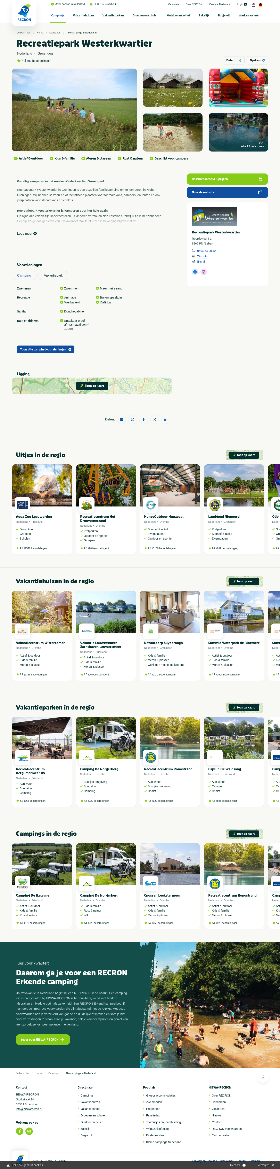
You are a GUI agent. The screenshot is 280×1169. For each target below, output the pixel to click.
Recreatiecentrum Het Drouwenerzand (97, 518)
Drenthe (100, 525)
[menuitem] (58, 15)
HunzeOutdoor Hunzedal (163, 516)
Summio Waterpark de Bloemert (234, 643)
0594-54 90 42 (206, 251)
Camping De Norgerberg (99, 769)
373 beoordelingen (35, 923)
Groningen (230, 521)
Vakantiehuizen (83, 15)
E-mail (201, 261)
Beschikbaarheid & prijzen (227, 179)
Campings (57, 15)
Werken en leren (249, 15)
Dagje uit (224, 15)
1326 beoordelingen (36, 674)
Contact (217, 1122)
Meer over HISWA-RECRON (42, 1040)
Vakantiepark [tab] (53, 275)
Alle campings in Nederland (82, 32)
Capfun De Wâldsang (224, 769)
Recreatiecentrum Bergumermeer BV (30, 771)
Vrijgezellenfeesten (158, 1128)
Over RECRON (194, 4)
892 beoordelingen (227, 548)
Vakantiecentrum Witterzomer (40, 643)
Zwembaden (154, 1102)
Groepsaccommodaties (161, 1095)
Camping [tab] (24, 275)
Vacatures (173, 4)
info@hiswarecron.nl (29, 1109)
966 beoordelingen (35, 800)
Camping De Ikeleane (32, 895)
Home (40, 32)
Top (263, 1076)
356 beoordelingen (163, 923)
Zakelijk (204, 15)
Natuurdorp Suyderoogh (163, 643)
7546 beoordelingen (36, 548)
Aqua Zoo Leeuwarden (34, 516)
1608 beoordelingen (228, 674)
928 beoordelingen (163, 800)
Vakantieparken (113, 15)
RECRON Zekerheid (103, 4)
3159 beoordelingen (164, 548)
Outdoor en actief (178, 15)
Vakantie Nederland (220, 4)
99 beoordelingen (39, 60)
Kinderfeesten (155, 1135)
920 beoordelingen (99, 800)
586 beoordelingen (227, 800)
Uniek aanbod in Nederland (68, 4)
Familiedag (153, 1115)
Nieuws (216, 1115)
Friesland (37, 521)
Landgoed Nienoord (224, 516)
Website (202, 256)
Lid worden (219, 1102)
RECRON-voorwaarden (227, 1128)
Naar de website (227, 192)
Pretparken (153, 1108)
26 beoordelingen (98, 674)
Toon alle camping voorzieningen (45, 349)
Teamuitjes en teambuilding (163, 1122)
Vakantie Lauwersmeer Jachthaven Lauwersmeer (100, 645)
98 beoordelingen (98, 548)
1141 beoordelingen (164, 674)
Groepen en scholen (145, 15)
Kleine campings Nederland (163, 1142)
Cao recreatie (220, 1135)
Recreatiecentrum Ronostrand (168, 769)
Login (242, 4)
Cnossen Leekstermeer (162, 895)
